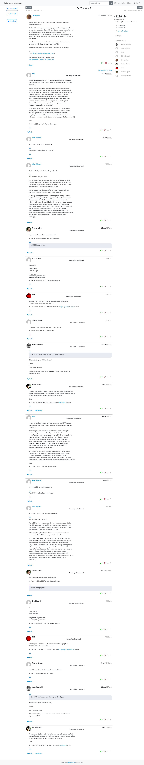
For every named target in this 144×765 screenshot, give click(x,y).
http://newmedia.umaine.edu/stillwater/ (41, 59)
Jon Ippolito (36, 15)
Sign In (129, 3)
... (30, 128)
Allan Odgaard (36, 137)
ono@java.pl (63, 402)
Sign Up (137, 3)
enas (33, 73)
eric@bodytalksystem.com (66, 307)
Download (12, 21)
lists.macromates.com (13, 3)
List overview (12, 9)
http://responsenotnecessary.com (43, 53)
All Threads (12, 14)
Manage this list (119, 3)
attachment (38, 410)
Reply (30, 65)
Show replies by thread (105, 70)
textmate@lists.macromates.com (126, 22)
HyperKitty (71, 762)
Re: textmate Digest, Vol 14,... (35, 10)
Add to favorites (122, 31)
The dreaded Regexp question (133, 10)
